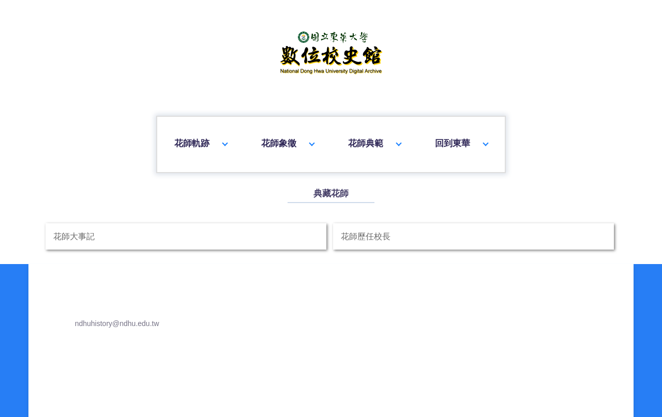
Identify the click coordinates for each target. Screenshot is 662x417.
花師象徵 (287, 138)
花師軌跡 (200, 138)
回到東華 (461, 138)
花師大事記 (186, 296)
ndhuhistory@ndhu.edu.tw (106, 386)
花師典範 (374, 138)
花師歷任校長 (473, 296)
